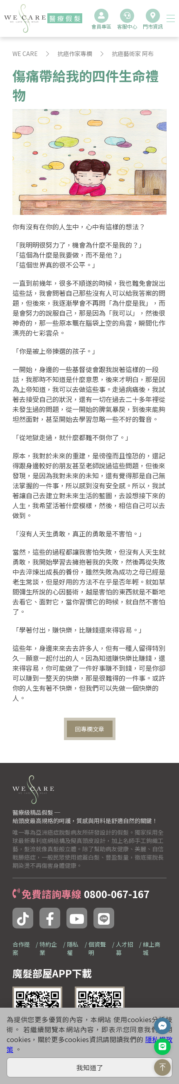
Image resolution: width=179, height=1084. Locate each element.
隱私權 (72, 948)
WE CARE (25, 53)
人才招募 (124, 948)
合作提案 (21, 948)
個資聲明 (97, 948)
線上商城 (151, 948)
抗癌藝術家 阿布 (133, 53)
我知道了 (89, 1067)
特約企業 (48, 948)
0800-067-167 (117, 894)
